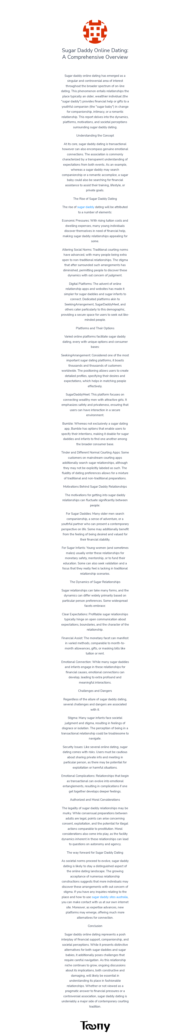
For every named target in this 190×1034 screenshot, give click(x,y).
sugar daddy (85, 207)
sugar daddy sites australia (110, 897)
